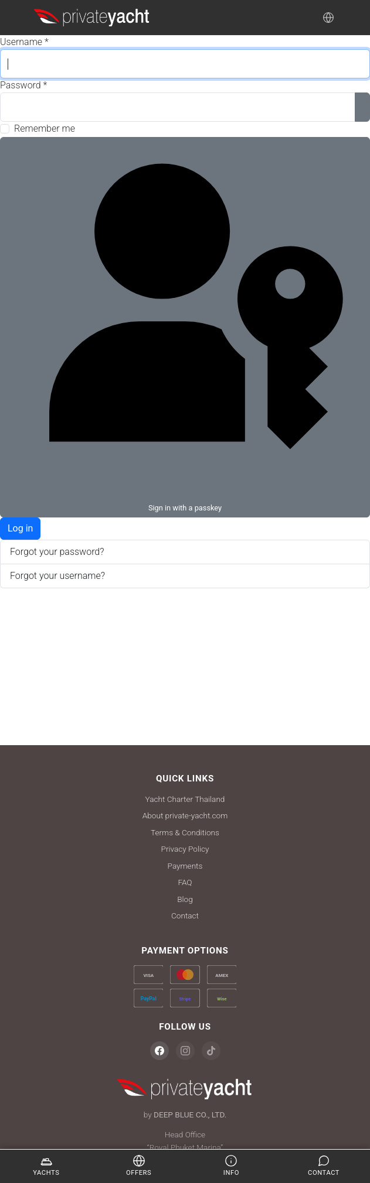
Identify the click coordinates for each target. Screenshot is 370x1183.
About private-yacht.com (185, 815)
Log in (20, 528)
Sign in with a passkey (184, 326)
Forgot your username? (57, 575)
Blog (185, 899)
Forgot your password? (57, 551)
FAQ (185, 882)
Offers (138, 1165)
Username (24, 41)
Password (23, 85)
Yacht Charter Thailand (185, 799)
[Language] (328, 17)
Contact (185, 915)
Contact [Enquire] (324, 1165)
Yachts (46, 1165)
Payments (185, 865)
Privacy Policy (185, 848)
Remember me (44, 128)
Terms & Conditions (185, 832)
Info (231, 1165)
